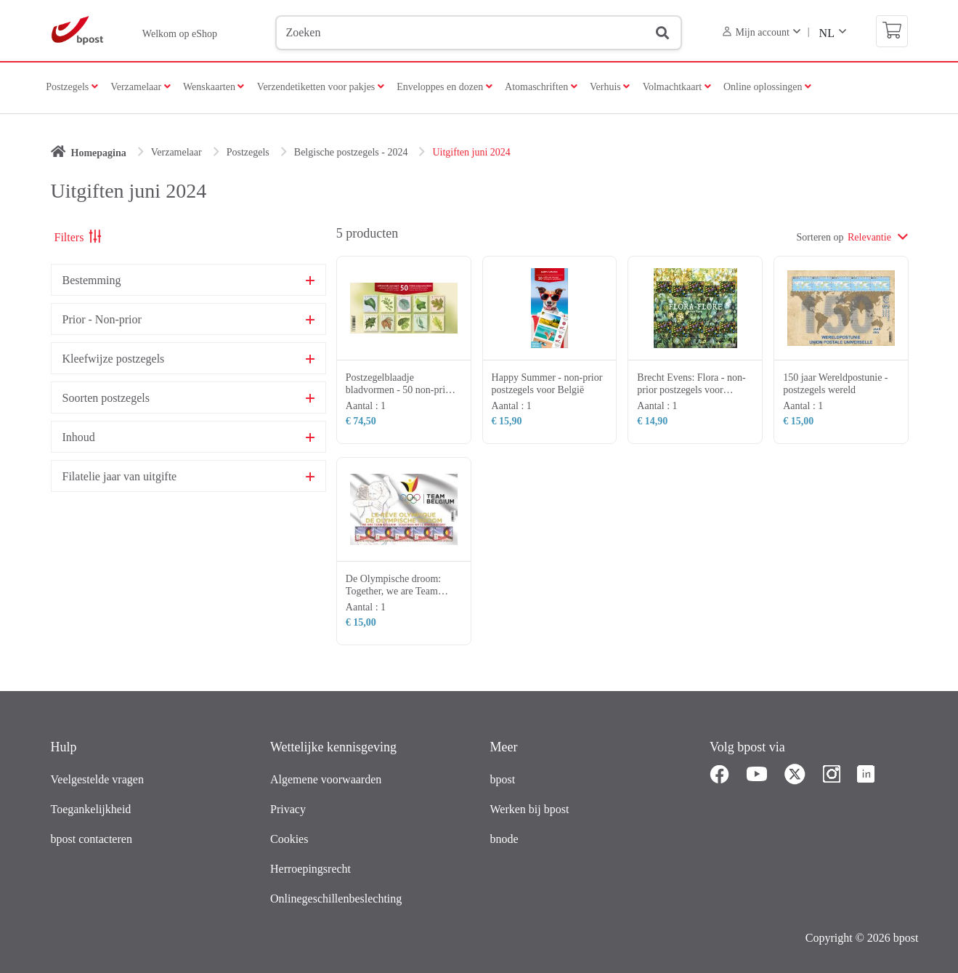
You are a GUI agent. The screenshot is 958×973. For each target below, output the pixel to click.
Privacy (288, 809)
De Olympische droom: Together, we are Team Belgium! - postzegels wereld (393, 597)
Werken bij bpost (529, 809)
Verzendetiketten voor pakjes (320, 86)
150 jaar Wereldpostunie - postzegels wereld (835, 383)
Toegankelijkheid (91, 809)
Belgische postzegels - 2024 (351, 152)
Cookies (289, 839)
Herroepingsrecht (310, 869)
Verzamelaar (140, 86)
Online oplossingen (767, 86)
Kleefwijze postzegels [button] (113, 359)
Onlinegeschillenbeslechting (336, 898)
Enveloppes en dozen (444, 86)
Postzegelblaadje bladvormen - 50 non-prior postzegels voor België (400, 390)
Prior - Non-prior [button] (102, 320)
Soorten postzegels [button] (106, 398)
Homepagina (98, 153)
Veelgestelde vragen (97, 779)
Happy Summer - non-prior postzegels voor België (547, 383)
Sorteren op (820, 237)
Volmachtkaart (677, 86)
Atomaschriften (541, 86)
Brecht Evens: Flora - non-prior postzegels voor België (691, 390)
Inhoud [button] (78, 437)
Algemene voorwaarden (325, 779)
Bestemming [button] (91, 280)
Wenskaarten (213, 86)
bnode (504, 839)
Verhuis (610, 86)
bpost (503, 779)
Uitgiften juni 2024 (471, 152)
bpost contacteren (91, 839)
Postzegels (72, 86)
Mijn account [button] (756, 32)
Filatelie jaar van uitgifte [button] (119, 477)
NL (827, 33)
